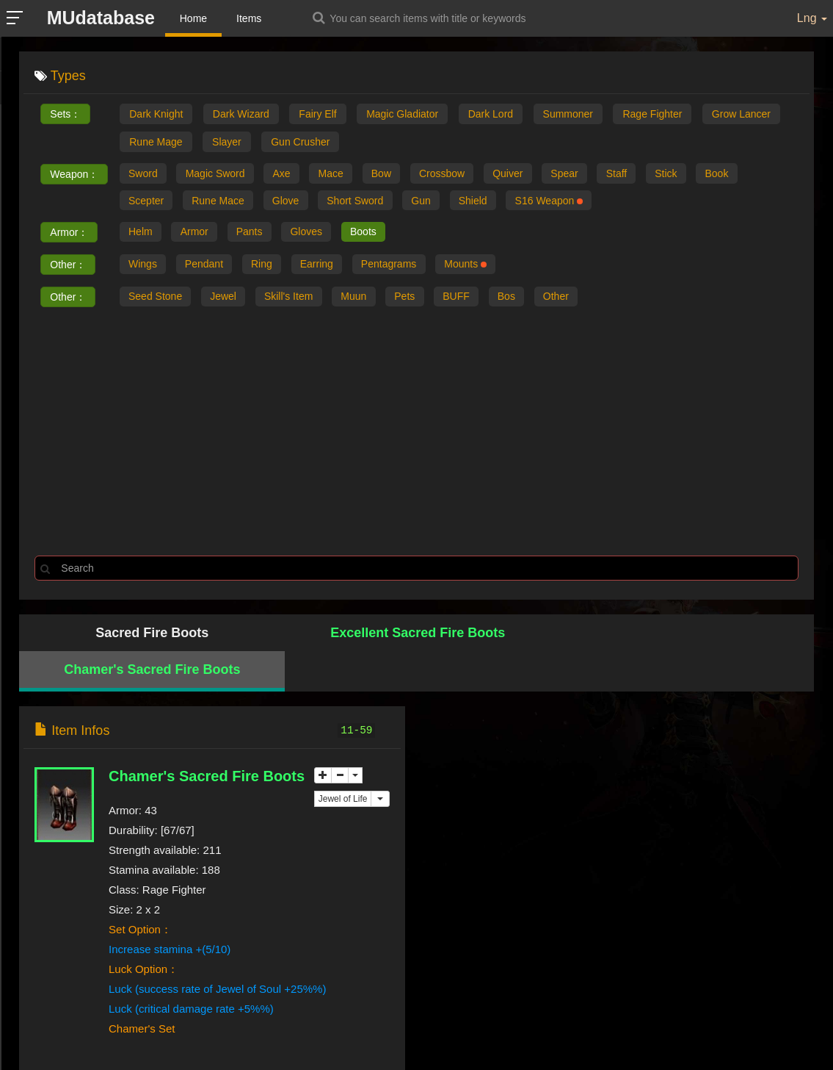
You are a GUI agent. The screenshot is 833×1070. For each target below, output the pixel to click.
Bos (518, 299)
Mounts (475, 267)
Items (251, 18)
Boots (371, 234)
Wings (143, 267)
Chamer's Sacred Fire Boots (516, 635)
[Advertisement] (416, 433)
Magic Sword (217, 174)
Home (194, 18)
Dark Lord (490, 114)
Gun (429, 202)
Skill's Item (293, 299)
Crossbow (452, 174)
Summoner (568, 114)
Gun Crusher (300, 142)
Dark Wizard (241, 114)
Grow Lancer (741, 114)
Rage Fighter (652, 114)
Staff (632, 174)
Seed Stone (156, 299)
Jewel (226, 299)
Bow (389, 174)
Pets (413, 299)
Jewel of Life (343, 763)
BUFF (466, 299)
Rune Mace (220, 202)
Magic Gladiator (402, 114)
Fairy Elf (317, 114)
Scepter (146, 202)
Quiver (519, 174)
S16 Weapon (561, 202)
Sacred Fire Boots (118, 635)
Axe (286, 174)
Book (736, 174)
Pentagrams (396, 267)
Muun (360, 299)
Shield (482, 202)
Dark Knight (156, 114)
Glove (290, 202)
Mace (336, 174)
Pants (254, 234)
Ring (266, 267)
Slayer (226, 142)
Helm (141, 234)
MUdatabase (102, 17)
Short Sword (361, 202)
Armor (197, 234)
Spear (578, 174)
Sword (144, 174)
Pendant (207, 267)
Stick (683, 174)
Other (570, 299)
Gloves (313, 234)
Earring (322, 267)
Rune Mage (155, 142)
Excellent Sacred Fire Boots (317, 635)
